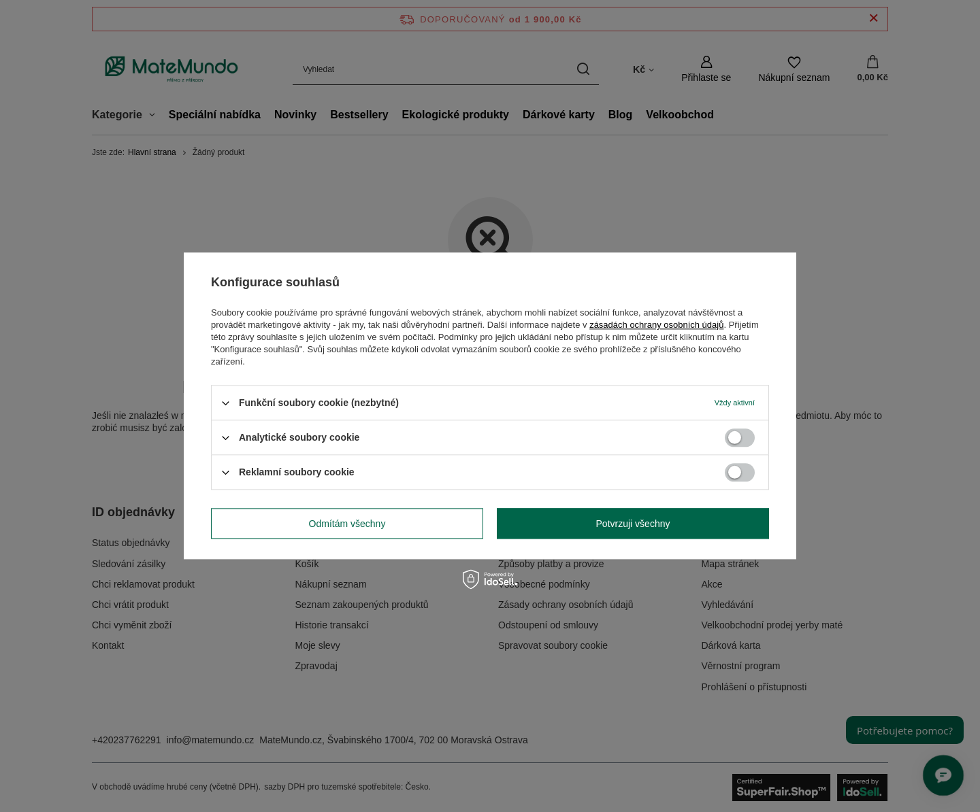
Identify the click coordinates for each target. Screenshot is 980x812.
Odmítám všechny (347, 523)
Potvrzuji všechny (633, 523)
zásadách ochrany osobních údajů (656, 325)
